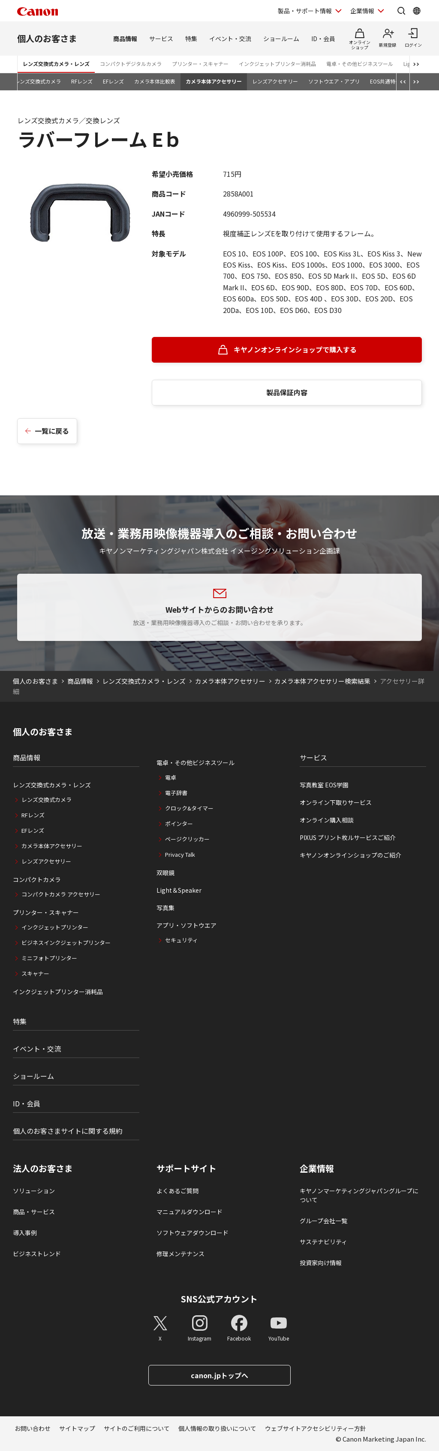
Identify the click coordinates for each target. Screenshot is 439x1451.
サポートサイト (186, 1168)
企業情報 (317, 1168)
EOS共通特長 (385, 81)
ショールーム (281, 38)
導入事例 (25, 1232)
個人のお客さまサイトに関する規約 (68, 1131)
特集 (191, 38)
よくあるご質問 (177, 1190)
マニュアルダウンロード (189, 1211)
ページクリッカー (187, 839)
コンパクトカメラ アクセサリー (60, 894)
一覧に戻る (52, 431)
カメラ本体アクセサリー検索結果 (322, 680)
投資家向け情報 (321, 1262)
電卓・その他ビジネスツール (359, 63)
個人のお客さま (47, 38)
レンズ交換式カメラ (38, 81)
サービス (161, 38)
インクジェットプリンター (54, 927)
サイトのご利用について (137, 1428)
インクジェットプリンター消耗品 (277, 63)
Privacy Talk (180, 854)
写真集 (165, 907)
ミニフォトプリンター (49, 958)
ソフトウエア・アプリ (334, 81)
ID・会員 (323, 38)
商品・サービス (34, 1211)
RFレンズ (82, 81)
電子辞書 (176, 793)
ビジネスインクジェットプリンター (66, 943)
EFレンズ (113, 81)
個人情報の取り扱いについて (217, 1428)
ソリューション (34, 1190)
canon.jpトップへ (219, 1375)
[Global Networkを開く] (417, 11)
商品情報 (125, 38)
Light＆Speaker (178, 890)
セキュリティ (181, 940)
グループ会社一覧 (323, 1220)
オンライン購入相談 (327, 820)
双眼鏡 (165, 872)
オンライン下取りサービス (336, 802)
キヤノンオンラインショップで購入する (295, 349)
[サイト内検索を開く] (401, 11)
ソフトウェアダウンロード (192, 1232)
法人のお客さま (43, 1168)
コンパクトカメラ (37, 879)
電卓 (170, 777)
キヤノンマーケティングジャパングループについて (359, 1195)
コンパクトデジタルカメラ (131, 63)
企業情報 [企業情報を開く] (362, 10)
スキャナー (35, 973)
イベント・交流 (230, 38)
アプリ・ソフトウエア (186, 925)
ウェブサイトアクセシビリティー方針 (315, 1428)
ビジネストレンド (37, 1253)
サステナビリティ (323, 1241)
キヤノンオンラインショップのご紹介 (350, 855)
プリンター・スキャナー (200, 63)
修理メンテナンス (180, 1253)
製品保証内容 (286, 392)
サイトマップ (77, 1428)
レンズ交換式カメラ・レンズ (56, 63)
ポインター (179, 823)
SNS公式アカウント (219, 1299)
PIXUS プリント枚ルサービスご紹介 (348, 837)
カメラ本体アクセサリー (214, 81)
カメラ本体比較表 (154, 81)
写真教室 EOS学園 (324, 785)
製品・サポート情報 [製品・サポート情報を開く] (305, 10)
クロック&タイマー (189, 808)
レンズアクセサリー (275, 81)
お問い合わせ (33, 1428)
